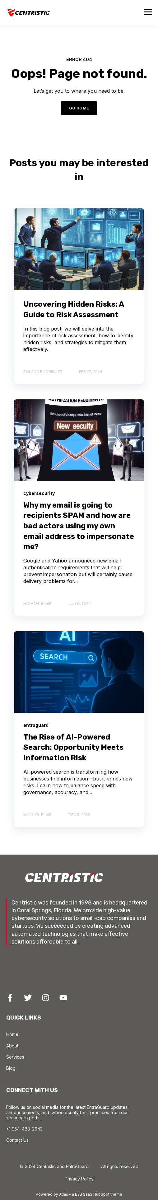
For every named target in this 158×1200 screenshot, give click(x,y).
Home (12, 1034)
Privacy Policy (79, 1178)
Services (15, 1057)
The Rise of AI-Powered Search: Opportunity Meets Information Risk (73, 747)
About (12, 1045)
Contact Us (17, 1140)
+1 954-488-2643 (24, 1128)
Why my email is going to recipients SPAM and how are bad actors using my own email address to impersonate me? (78, 526)
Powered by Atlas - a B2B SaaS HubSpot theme (79, 1194)
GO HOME (79, 108)
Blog (11, 1068)
